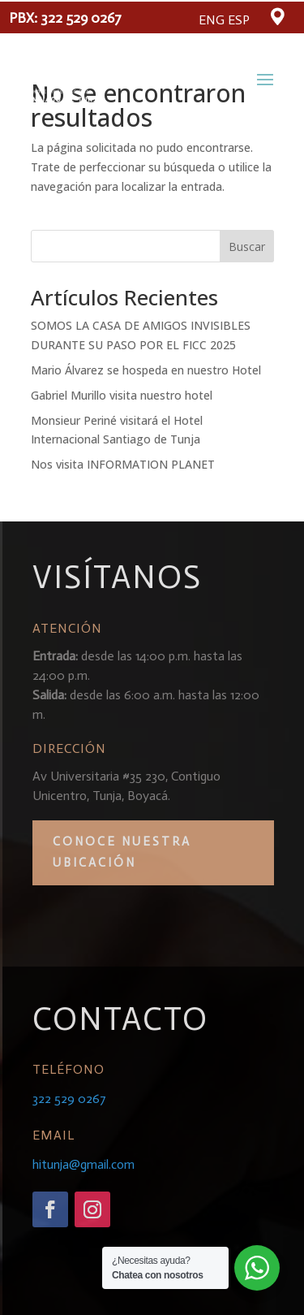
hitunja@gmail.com (83, 1164)
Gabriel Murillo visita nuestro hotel (121, 395)
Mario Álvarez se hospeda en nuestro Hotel (146, 370)
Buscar (247, 246)
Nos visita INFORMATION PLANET (123, 464)
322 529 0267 (81, 18)
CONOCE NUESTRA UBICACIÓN (122, 852)
